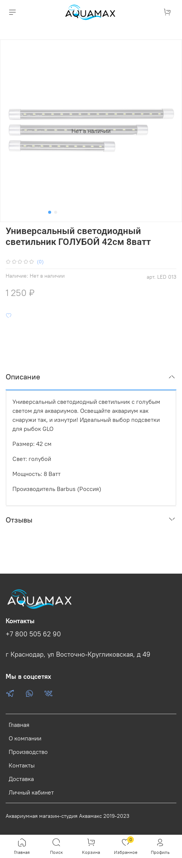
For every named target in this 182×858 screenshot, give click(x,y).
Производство (28, 751)
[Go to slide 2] (55, 212)
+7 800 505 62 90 (33, 634)
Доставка (21, 778)
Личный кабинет (31, 792)
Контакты (22, 765)
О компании (25, 738)
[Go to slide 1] (49, 212)
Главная (19, 724)
